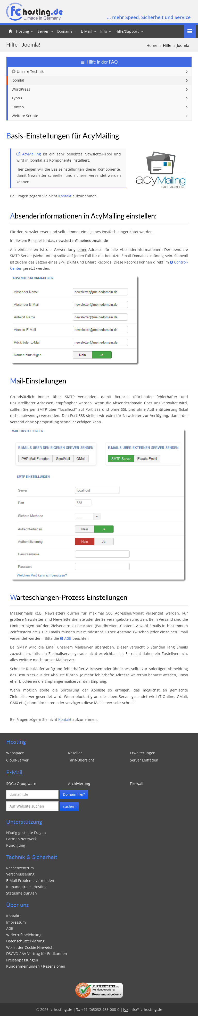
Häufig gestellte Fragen (26, 832)
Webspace (15, 752)
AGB (65, 638)
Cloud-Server (17, 760)
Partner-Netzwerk (21, 838)
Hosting (22, 31)
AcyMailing (28, 154)
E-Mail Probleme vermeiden (30, 880)
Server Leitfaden (144, 760)
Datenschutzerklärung (25, 941)
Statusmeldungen (21, 893)
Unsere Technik (28, 71)
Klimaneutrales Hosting (26, 886)
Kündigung (15, 845)
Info (103, 31)
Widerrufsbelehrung (24, 934)
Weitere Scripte (25, 115)
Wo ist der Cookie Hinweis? (29, 947)
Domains (64, 31)
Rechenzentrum (20, 867)
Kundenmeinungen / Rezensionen (35, 966)
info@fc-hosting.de (168, 6)
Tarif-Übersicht (81, 760)
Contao (18, 106)
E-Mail (86, 31)
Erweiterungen (142, 752)
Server (43, 31)
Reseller (75, 752)
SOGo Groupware (22, 783)
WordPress (21, 89)
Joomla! (18, 80)
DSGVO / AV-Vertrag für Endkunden (36, 953)
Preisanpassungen (22, 960)
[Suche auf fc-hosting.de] (32, 806)
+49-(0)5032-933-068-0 (117, 6)
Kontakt (77, 6)
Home (151, 45)
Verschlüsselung (20, 874)
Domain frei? (74, 794)
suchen (69, 806)
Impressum (16, 922)
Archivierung (79, 783)
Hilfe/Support (127, 31)
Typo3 (17, 97)
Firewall (136, 783)
